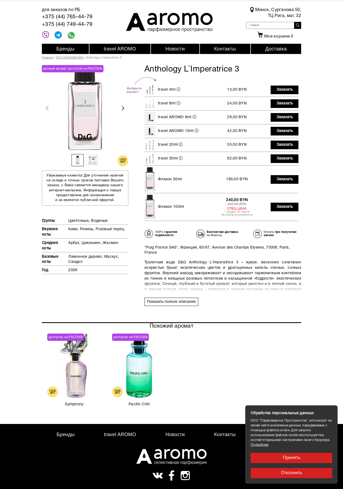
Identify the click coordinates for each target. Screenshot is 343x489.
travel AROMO (120, 49)
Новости (175, 49)
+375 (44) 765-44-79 (67, 17)
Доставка (276, 49)
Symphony (74, 404)
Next (122, 108)
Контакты (225, 49)
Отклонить (291, 473)
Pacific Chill (139, 404)
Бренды (65, 49)
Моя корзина (274, 36)
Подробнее (259, 444)
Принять (291, 458)
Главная (47, 57)
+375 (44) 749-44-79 (67, 24)
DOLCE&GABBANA (69, 57)
